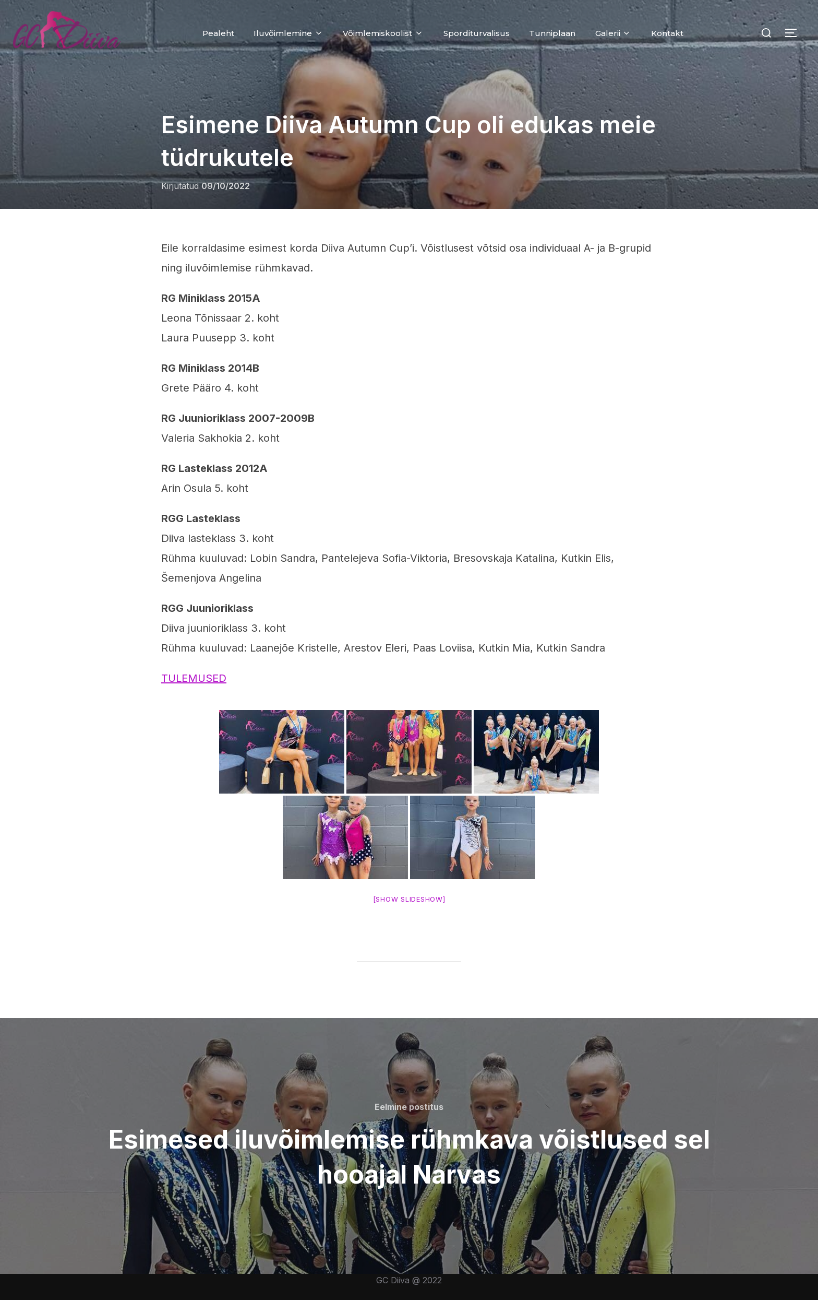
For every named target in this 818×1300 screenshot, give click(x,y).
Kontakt (667, 33)
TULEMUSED (193, 678)
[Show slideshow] (409, 899)
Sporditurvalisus (476, 33)
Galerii (613, 33)
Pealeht (218, 33)
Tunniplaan (552, 33)
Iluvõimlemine (288, 33)
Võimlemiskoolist (383, 33)
